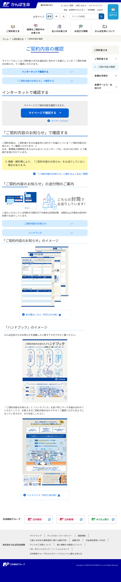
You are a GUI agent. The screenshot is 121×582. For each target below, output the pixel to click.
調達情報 (82, 535)
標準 (49, 16)
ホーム (6, 38)
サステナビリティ (96, 5)
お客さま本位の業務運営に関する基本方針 (48, 540)
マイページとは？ (58, 120)
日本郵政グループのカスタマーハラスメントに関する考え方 (56, 553)
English (100, 9)
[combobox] (84, 16)
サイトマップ (36, 535)
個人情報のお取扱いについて (69, 544)
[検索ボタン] (101, 16)
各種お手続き (101, 75)
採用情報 (91, 9)
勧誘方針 (76, 540)
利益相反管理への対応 (95, 540)
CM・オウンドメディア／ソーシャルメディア (49, 549)
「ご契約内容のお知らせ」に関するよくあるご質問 (60, 173)
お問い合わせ (81, 5)
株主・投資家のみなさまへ (74, 9)
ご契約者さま (18, 38)
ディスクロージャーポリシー (59, 535)
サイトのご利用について (40, 544)
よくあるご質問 (67, 5)
